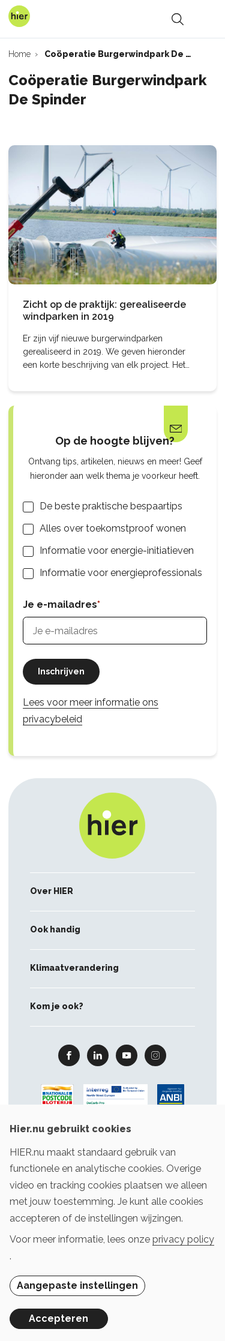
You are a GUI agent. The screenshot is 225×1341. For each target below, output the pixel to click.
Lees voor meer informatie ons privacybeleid (90, 710)
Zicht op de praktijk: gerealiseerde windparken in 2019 (104, 310)
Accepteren (58, 1318)
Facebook (69, 1054)
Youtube (126, 1054)
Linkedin (98, 1054)
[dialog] (112, 1223)
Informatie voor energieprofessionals (121, 572)
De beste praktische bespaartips (111, 506)
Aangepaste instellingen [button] (77, 1285)
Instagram (155, 1054)
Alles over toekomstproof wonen (113, 528)
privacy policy (183, 1239)
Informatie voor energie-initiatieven (117, 550)
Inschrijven (61, 671)
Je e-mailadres (60, 604)
